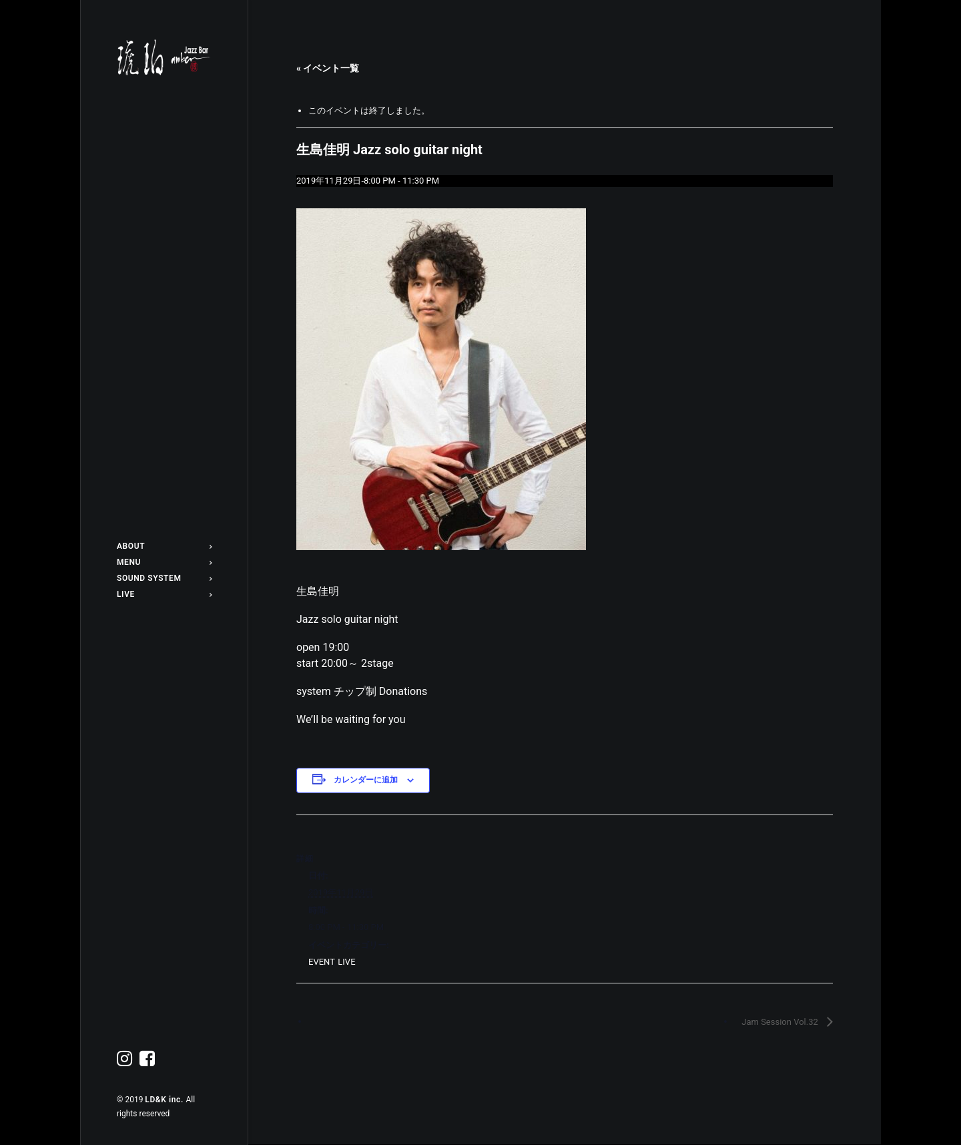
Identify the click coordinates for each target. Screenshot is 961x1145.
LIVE (164, 594)
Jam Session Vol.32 (780, 1022)
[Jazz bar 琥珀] (164, 57)
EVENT (321, 962)
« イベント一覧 (327, 68)
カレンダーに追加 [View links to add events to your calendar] (366, 779)
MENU (164, 562)
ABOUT (164, 546)
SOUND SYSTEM (164, 578)
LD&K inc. (165, 1099)
